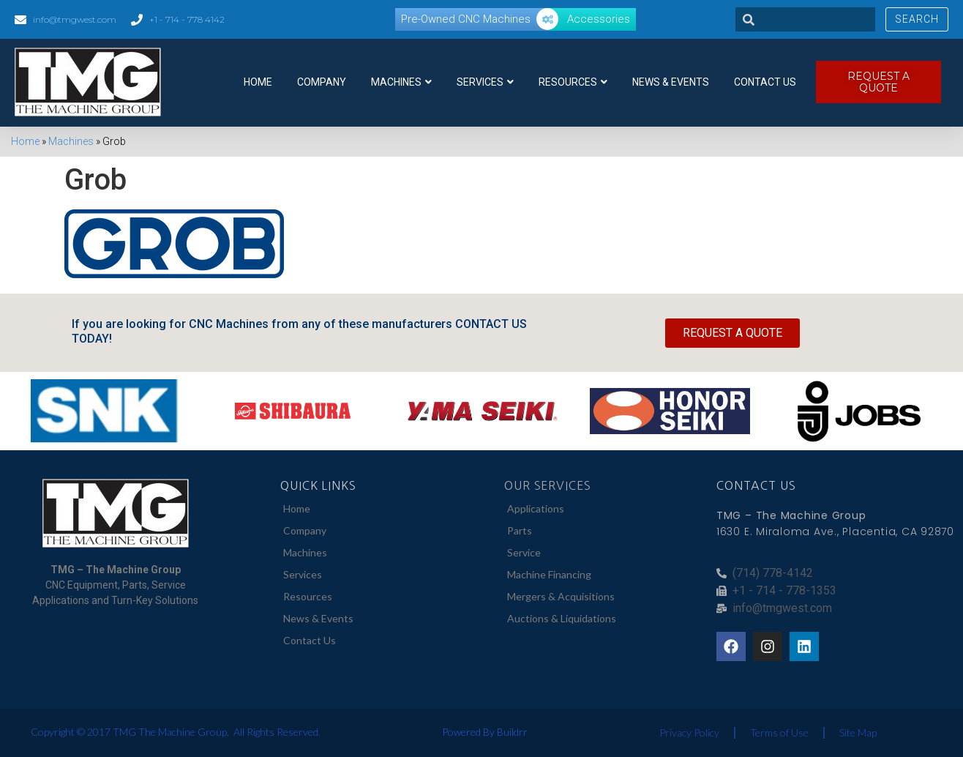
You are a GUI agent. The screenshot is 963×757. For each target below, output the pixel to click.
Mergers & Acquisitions (561, 596)
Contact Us (765, 82)
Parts (519, 530)
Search (917, 19)
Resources (573, 82)
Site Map (858, 732)
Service (524, 552)
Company (321, 82)
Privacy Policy (689, 732)
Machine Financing (549, 574)
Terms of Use (779, 732)
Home (258, 82)
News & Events (670, 82)
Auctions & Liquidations (561, 618)
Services (485, 82)
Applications (535, 508)
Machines (401, 82)
